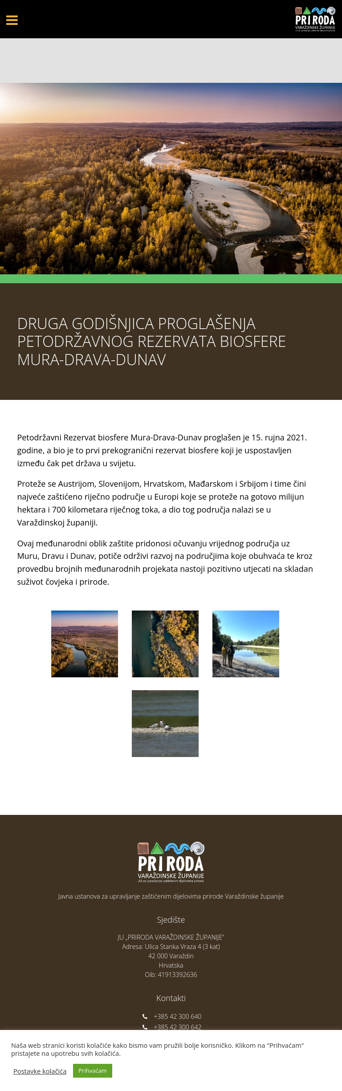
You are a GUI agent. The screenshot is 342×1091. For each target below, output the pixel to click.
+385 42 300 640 (171, 1016)
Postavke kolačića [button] (39, 1071)
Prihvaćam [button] (92, 1071)
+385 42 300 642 (171, 1027)
